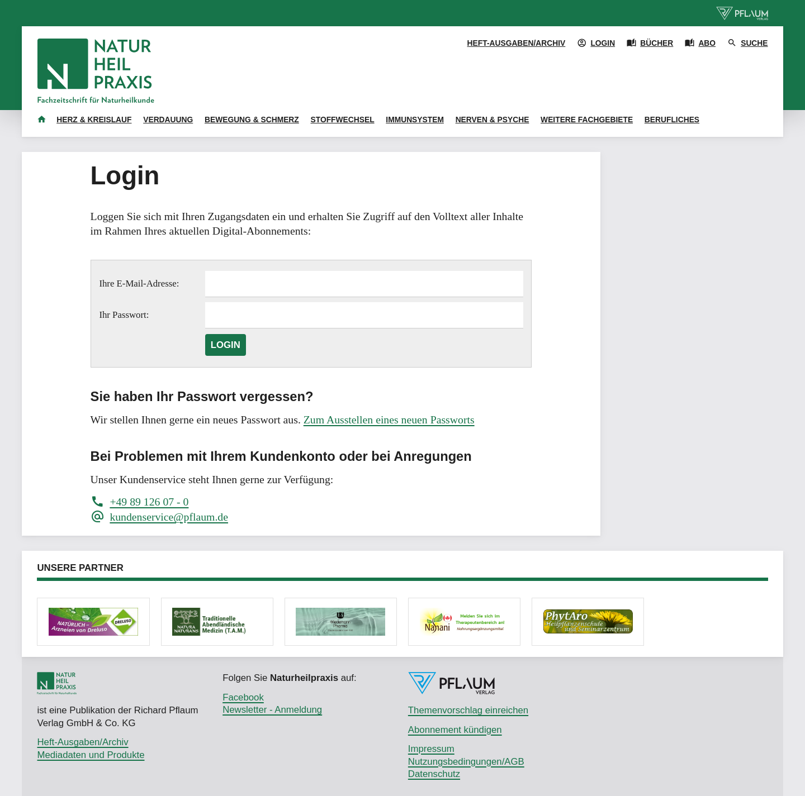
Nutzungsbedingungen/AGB (466, 761)
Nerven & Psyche (492, 119)
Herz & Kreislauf (93, 119)
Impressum (431, 748)
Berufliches (672, 119)
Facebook (243, 697)
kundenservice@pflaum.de (169, 517)
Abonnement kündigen (455, 729)
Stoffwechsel (343, 119)
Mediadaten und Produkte (90, 755)
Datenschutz (434, 774)
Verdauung (168, 119)
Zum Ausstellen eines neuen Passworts (389, 419)
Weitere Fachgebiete (587, 119)
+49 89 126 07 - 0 (149, 501)
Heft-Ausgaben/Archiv (516, 43)
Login (225, 345)
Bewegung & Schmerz (252, 119)
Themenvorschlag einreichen (468, 710)
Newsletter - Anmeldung (272, 709)
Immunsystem (415, 119)
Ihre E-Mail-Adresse (137, 283)
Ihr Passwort (122, 314)
